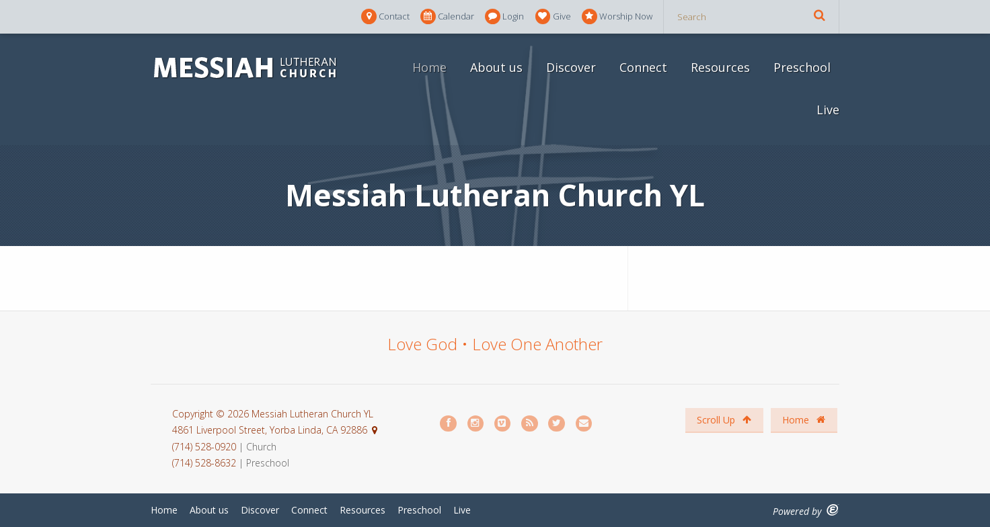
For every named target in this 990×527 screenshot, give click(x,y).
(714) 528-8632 (204, 462)
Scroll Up (724, 419)
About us (496, 67)
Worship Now (617, 16)
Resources (720, 67)
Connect (643, 67)
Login (504, 16)
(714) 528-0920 (205, 446)
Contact (385, 16)
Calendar (447, 16)
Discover (571, 67)
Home (429, 67)
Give (553, 16)
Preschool (802, 67)
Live (827, 110)
